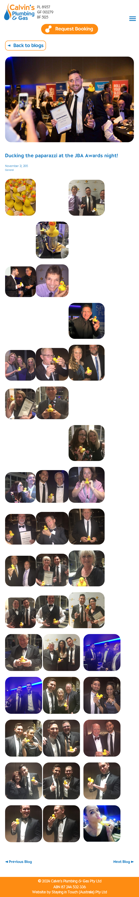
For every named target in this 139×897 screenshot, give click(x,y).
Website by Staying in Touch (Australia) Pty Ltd (69, 892)
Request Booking (74, 29)
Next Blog (121, 862)
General (9, 170)
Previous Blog (20, 862)
